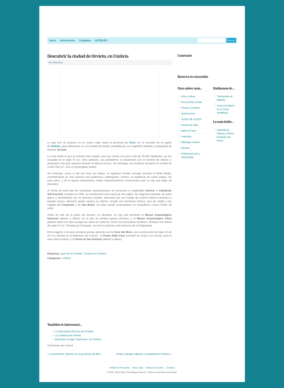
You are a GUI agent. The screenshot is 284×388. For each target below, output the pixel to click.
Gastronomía (188, 113)
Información (67, 40)
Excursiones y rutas (191, 102)
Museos (185, 148)
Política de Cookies (155, 367)
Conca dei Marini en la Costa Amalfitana (226, 109)
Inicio (52, 40)
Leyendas (186, 136)
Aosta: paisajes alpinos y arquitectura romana (143, 353)
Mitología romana (190, 142)
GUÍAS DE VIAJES (191, 119)
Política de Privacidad (119, 367)
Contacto (170, 367)
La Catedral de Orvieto (68, 335)
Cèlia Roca (57, 62)
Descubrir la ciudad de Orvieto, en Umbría (87, 56)
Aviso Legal (137, 367)
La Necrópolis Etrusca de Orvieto (74, 331)
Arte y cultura (188, 96)
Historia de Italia (189, 125)
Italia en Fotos (188, 130)
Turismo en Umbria (95, 253)
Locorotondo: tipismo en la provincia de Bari (75, 353)
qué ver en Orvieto (71, 253)
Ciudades (85, 40)
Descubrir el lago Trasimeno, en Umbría (78, 339)
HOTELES (101, 40)
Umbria (66, 258)
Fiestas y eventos (190, 107)
